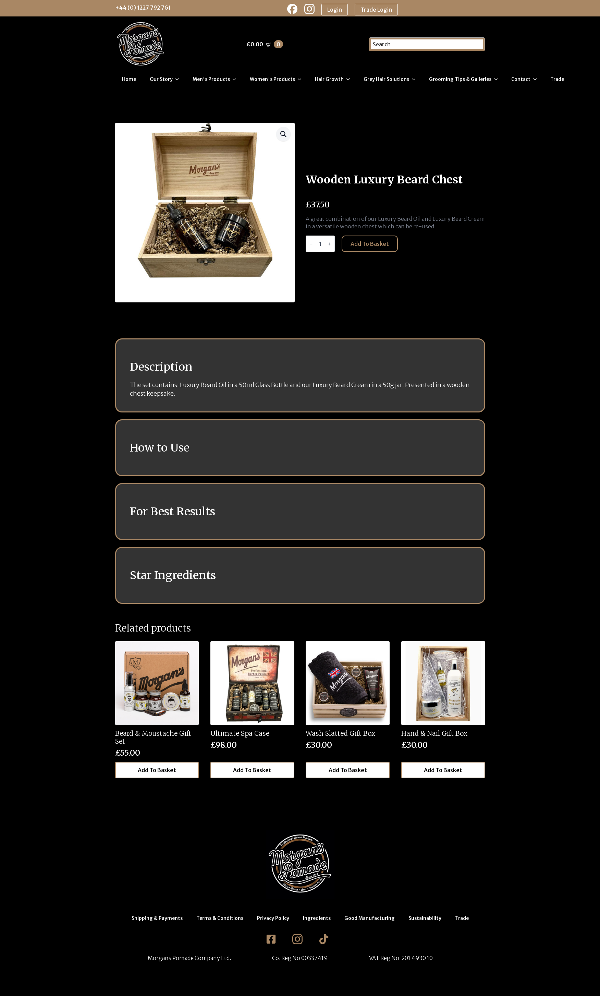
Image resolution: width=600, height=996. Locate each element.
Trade (557, 79)
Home (129, 79)
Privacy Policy (273, 918)
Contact (520, 79)
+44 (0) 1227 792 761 (143, 7)
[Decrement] (311, 244)
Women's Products (272, 79)
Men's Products (211, 79)
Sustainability (424, 918)
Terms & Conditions (219, 918)
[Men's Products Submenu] (236, 79)
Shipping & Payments (157, 918)
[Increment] (329, 244)
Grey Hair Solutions (386, 79)
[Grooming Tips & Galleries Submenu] (497, 79)
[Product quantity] (320, 244)
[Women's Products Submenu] (301, 79)
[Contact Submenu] (536, 79)
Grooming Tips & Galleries (460, 79)
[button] (283, 134)
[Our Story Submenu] (179, 79)
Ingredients (317, 918)
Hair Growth (329, 79)
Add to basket (370, 243)
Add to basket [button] (157, 770)
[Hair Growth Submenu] (350, 79)
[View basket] (264, 44)
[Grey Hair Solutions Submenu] (415, 79)
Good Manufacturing (369, 918)
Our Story (161, 79)
